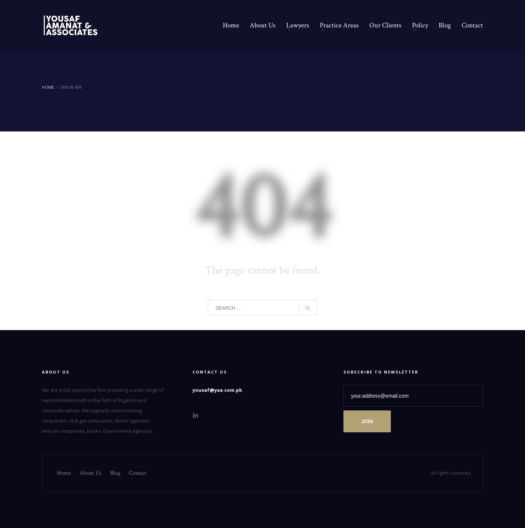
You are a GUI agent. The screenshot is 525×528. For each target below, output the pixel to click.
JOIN (367, 421)
